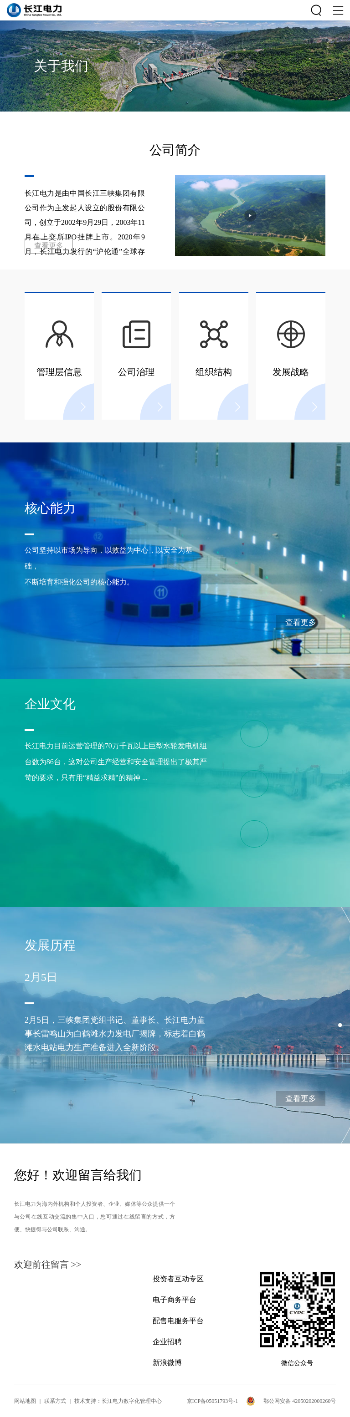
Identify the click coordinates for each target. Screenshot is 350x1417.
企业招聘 (167, 1342)
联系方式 (55, 1401)
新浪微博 (167, 1362)
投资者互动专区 (178, 1279)
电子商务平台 (174, 1300)
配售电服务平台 (178, 1321)
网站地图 (25, 1401)
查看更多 (48, 245)
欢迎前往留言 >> (48, 1265)
